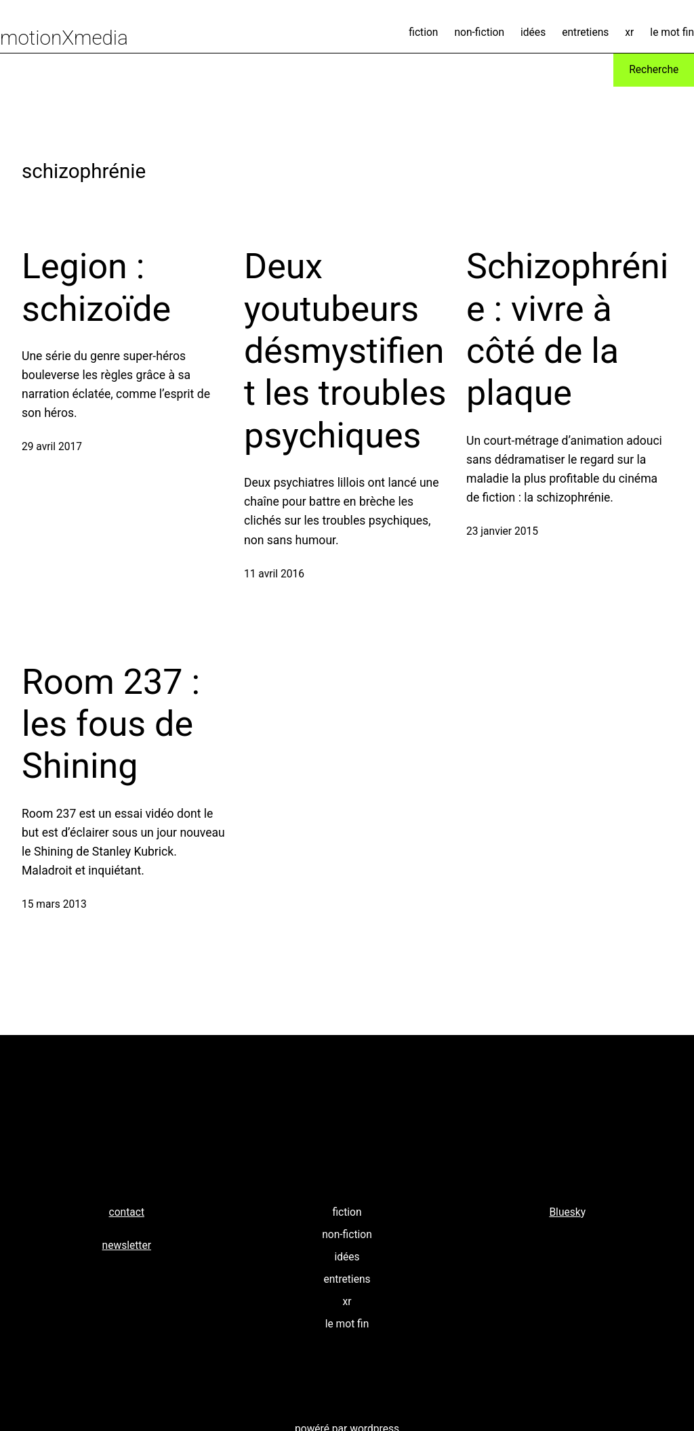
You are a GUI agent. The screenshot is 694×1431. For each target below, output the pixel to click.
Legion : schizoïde (96, 287)
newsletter (126, 1245)
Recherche (653, 70)
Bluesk (564, 1212)
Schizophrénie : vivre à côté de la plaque (567, 330)
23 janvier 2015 (502, 531)
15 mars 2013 (54, 904)
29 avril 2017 (52, 447)
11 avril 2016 (274, 574)
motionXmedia (64, 37)
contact (126, 1212)
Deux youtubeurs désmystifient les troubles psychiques (345, 351)
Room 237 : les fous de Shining (111, 724)
